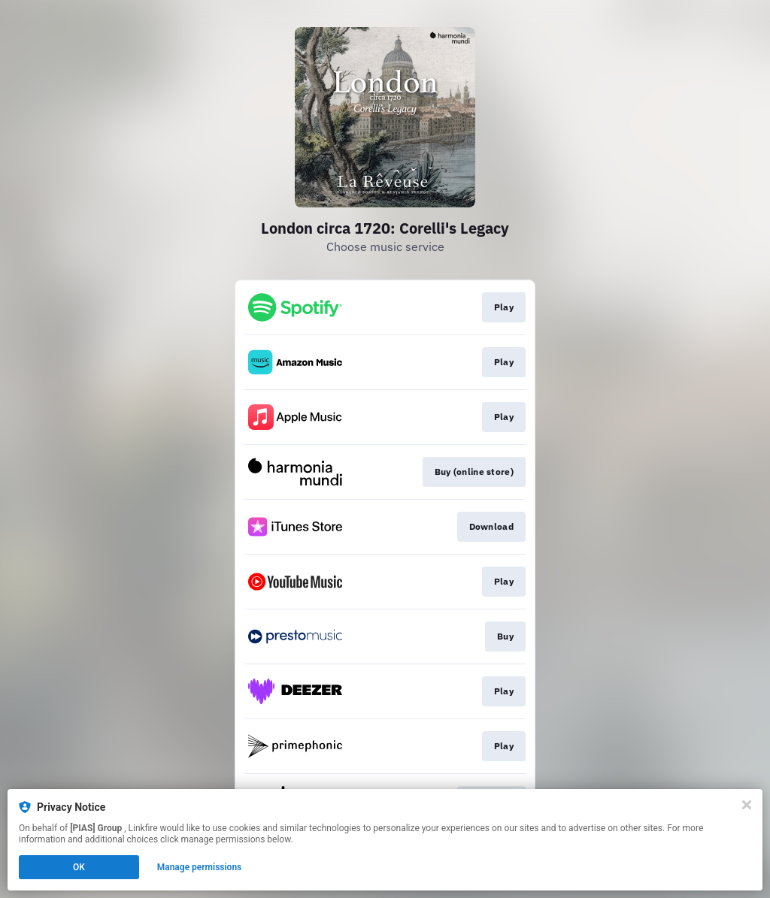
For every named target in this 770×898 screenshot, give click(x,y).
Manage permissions (199, 867)
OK (79, 867)
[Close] (747, 805)
